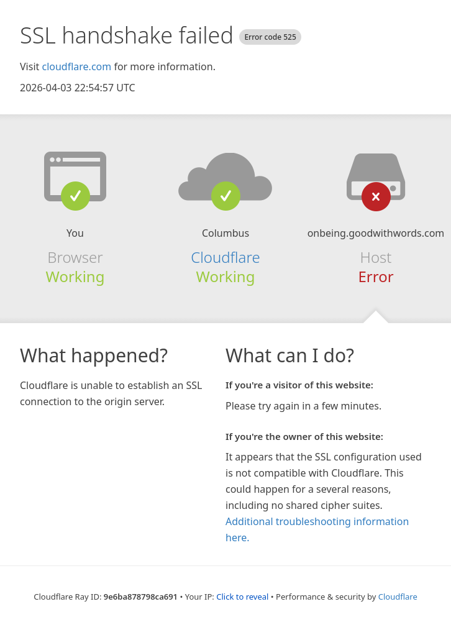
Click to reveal (242, 596)
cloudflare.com (76, 66)
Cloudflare (225, 257)
